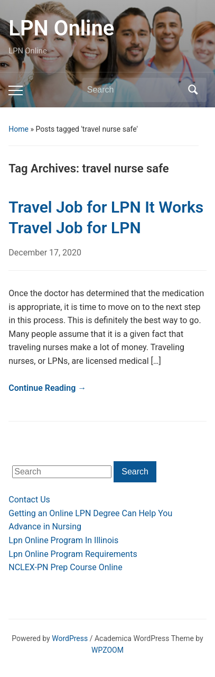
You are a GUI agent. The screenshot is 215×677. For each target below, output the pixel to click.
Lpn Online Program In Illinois (63, 540)
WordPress (70, 638)
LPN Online (61, 28)
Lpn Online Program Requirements (72, 554)
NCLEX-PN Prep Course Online (65, 567)
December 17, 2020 (44, 253)
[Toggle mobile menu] (15, 90)
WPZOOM (107, 650)
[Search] (134, 90)
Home (18, 129)
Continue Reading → (47, 388)
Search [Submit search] (193, 89)
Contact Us (29, 500)
